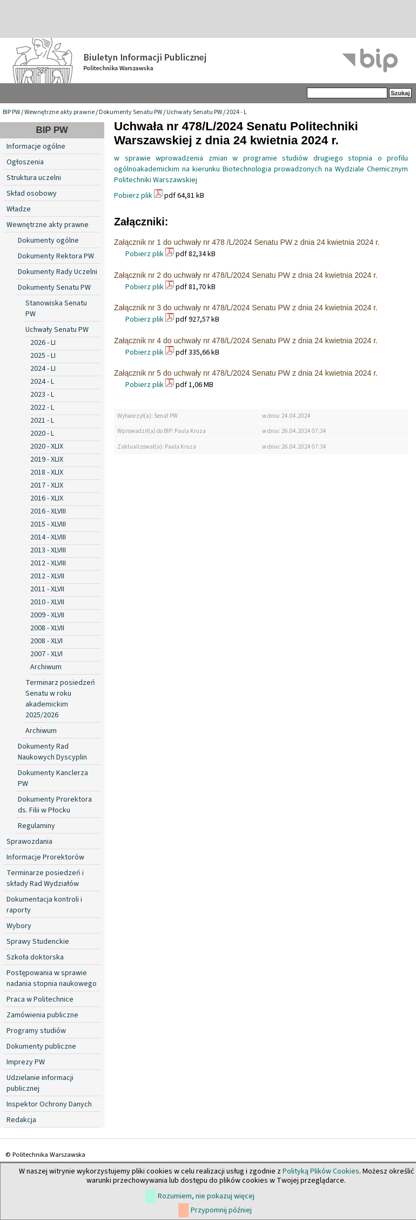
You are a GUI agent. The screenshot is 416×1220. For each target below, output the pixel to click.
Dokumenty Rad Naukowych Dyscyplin (52, 752)
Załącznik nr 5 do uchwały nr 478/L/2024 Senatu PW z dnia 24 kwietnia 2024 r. (246, 373)
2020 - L (42, 433)
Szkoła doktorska (35, 957)
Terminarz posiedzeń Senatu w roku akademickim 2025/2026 (60, 699)
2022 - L (42, 407)
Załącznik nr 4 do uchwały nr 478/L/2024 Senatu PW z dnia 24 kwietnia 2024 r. (246, 340)
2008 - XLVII (47, 628)
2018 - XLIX (46, 472)
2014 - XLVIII (48, 537)
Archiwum (46, 667)
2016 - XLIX (46, 498)
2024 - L (236, 112)
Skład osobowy (31, 193)
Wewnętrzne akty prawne (59, 112)
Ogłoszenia (25, 162)
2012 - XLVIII (48, 563)
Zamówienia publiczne (42, 1015)
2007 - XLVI (46, 654)
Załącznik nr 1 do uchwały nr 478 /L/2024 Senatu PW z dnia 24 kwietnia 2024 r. (247, 242)
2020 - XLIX (46, 446)
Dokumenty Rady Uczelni (57, 271)
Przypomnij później (221, 1210)
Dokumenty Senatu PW (130, 112)
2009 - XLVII (47, 615)
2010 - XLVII (47, 602)
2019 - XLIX (46, 459)
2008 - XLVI (46, 641)
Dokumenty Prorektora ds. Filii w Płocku (55, 805)
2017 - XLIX (46, 485)
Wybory (18, 926)
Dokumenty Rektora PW (56, 256)
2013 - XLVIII (48, 550)
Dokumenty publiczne (41, 1046)
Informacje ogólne (35, 146)
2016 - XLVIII (48, 511)
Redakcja (21, 1120)
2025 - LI (43, 355)
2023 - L (42, 394)
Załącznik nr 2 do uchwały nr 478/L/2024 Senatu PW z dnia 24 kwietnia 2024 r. (246, 275)
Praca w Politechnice (39, 999)
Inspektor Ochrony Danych (49, 1104)
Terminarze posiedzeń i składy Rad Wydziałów (45, 878)
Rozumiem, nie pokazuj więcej (206, 1196)
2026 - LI (43, 342)
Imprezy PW (25, 1062)
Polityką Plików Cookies (321, 1171)
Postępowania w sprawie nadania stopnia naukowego (51, 978)
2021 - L (42, 420)
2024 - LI (43, 368)
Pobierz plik (133, 195)
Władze (18, 209)
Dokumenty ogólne (48, 240)
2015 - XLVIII (48, 524)
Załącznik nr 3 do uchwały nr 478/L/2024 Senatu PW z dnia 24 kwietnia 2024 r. (246, 307)
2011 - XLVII (47, 589)
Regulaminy (36, 826)
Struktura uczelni (33, 177)
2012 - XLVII (47, 576)
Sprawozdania (29, 841)
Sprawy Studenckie (37, 941)
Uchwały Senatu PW (194, 112)
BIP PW (11, 112)
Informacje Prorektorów (45, 857)
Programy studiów (36, 1030)
